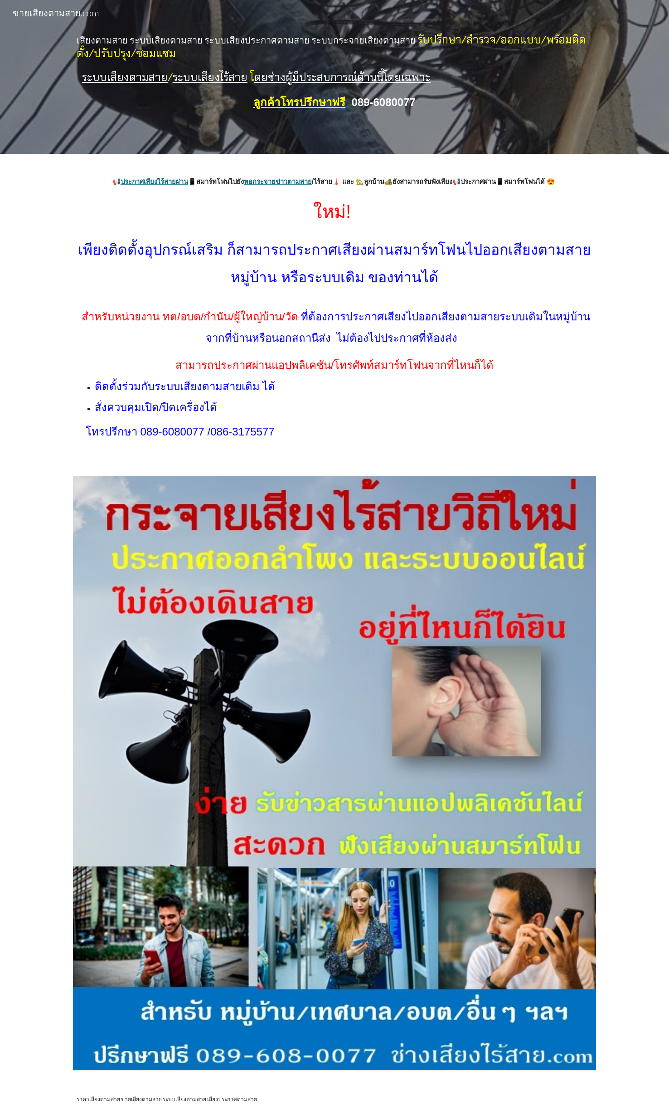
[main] (334, 77)
